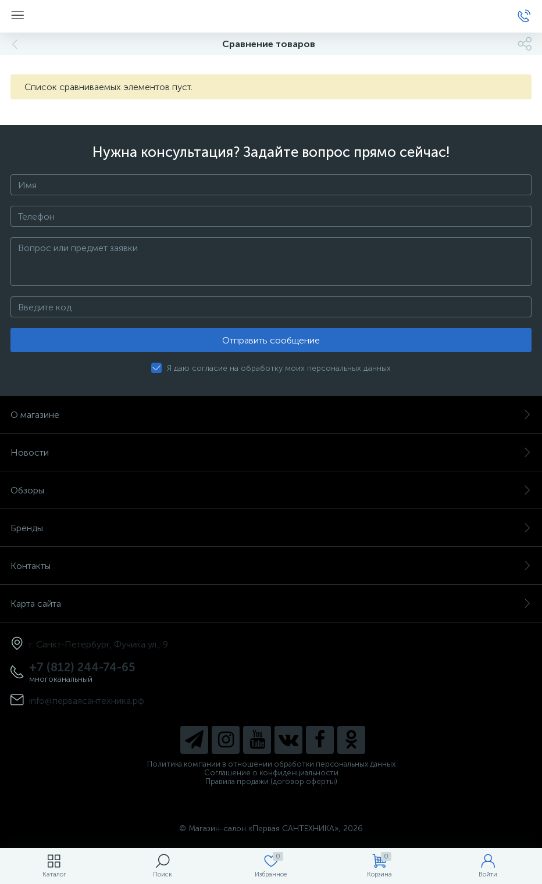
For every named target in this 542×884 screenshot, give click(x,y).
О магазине (271, 414)
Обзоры (271, 490)
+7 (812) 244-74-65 (82, 667)
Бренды (271, 528)
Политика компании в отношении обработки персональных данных (271, 764)
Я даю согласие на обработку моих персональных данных (279, 368)
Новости (271, 452)
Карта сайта (271, 603)
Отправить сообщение (271, 340)
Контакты (271, 565)
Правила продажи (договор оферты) (271, 781)
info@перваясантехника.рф (86, 700)
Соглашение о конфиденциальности (271, 772)
